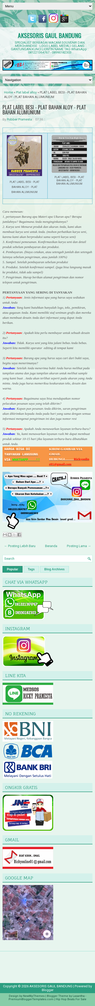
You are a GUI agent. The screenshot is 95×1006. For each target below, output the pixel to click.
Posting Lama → (79, 546)
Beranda (51, 546)
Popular (12, 569)
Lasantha (79, 996)
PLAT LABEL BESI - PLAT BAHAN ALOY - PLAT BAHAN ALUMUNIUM (44, 110)
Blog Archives (54, 569)
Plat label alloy (26, 92)
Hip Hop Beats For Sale (71, 999)
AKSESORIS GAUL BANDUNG (49, 35)
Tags (31, 569)
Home (8, 92)
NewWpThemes (34, 996)
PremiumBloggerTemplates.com (31, 999)
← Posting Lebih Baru (19, 546)
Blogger (47, 990)
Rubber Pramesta (19, 119)
